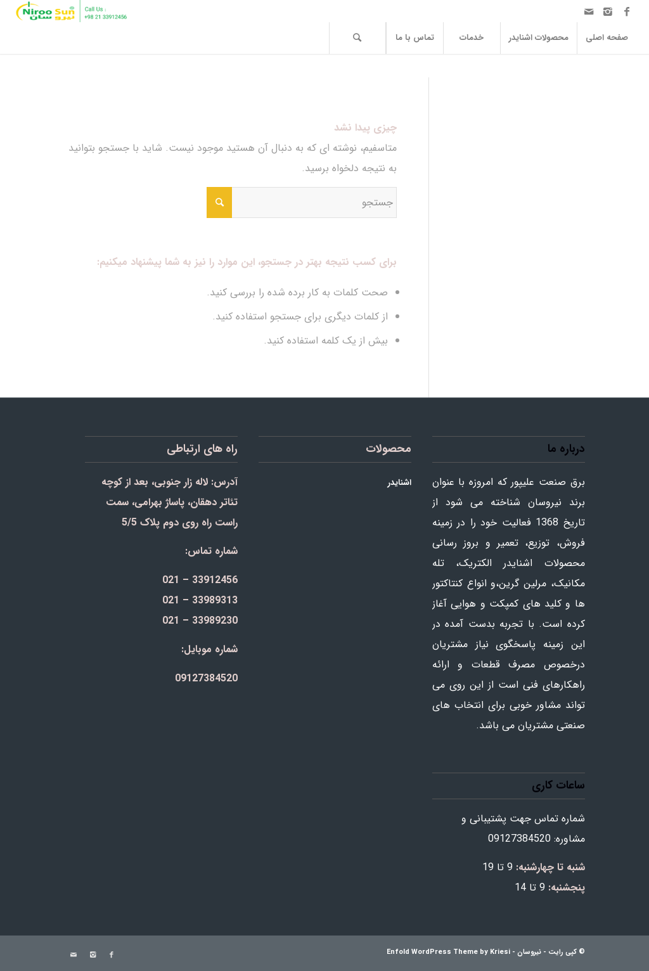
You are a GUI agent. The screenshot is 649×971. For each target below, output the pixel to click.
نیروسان (529, 952)
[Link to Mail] (588, 11)
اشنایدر (399, 482)
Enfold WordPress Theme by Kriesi (448, 952)
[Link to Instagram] (607, 11)
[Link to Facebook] (626, 11)
